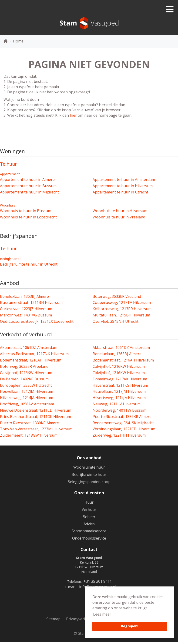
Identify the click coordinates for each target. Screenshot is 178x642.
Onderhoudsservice (89, 538)
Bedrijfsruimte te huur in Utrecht (28, 264)
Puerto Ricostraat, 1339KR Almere (122, 416)
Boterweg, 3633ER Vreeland (117, 296)
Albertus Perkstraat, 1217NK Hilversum (34, 353)
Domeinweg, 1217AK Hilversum (120, 379)
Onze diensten (89, 492)
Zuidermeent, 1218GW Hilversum (28, 435)
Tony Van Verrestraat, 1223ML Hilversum (36, 429)
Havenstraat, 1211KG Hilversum (120, 385)
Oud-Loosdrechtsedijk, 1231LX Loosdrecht (37, 321)
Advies (89, 523)
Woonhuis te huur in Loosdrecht (28, 217)
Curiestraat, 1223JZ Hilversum (26, 308)
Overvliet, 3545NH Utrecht (115, 321)
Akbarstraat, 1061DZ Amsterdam (28, 347)
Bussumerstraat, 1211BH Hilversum (31, 302)
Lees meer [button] (102, 614)
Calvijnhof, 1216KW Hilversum (119, 366)
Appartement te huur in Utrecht (120, 192)
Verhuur (89, 509)
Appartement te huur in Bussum (28, 185)
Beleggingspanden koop (89, 481)
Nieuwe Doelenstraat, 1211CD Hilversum (35, 410)
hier (73, 115)
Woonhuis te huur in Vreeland (119, 217)
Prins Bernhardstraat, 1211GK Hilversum (35, 416)
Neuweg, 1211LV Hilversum (117, 404)
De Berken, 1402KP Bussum (24, 379)
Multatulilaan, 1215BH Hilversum (121, 315)
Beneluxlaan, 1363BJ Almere (24, 296)
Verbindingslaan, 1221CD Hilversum (124, 429)
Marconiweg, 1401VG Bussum (26, 315)
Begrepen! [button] (129, 626)
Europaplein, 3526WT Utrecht (26, 385)
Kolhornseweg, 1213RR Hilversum (122, 308)
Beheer (89, 516)
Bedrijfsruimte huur (89, 474)
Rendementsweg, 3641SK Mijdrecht (123, 422)
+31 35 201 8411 (98, 581)
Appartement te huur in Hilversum (123, 185)
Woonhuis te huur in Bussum (25, 210)
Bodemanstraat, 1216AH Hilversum (30, 360)
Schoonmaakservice (89, 530)
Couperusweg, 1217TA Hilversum (122, 302)
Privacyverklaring (81, 618)
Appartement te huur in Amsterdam (124, 179)
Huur (89, 502)
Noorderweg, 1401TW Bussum (119, 410)
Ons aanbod (89, 457)
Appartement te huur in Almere (27, 179)
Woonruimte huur (89, 467)
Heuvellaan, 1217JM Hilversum (26, 391)
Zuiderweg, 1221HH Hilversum (119, 435)
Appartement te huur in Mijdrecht (29, 192)
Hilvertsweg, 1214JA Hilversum (26, 397)
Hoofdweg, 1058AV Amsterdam (27, 404)
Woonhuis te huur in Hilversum (120, 210)
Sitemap (53, 618)
